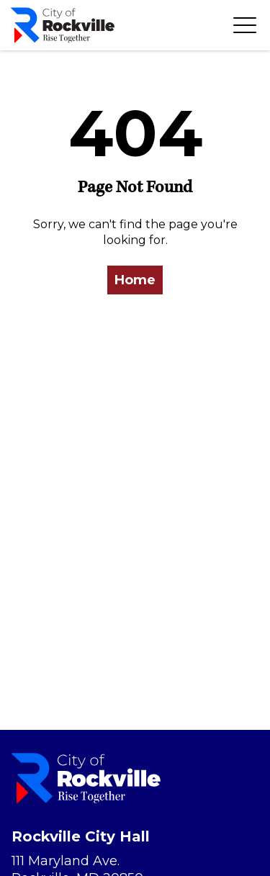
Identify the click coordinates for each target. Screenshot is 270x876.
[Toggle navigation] (244, 25)
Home (135, 280)
